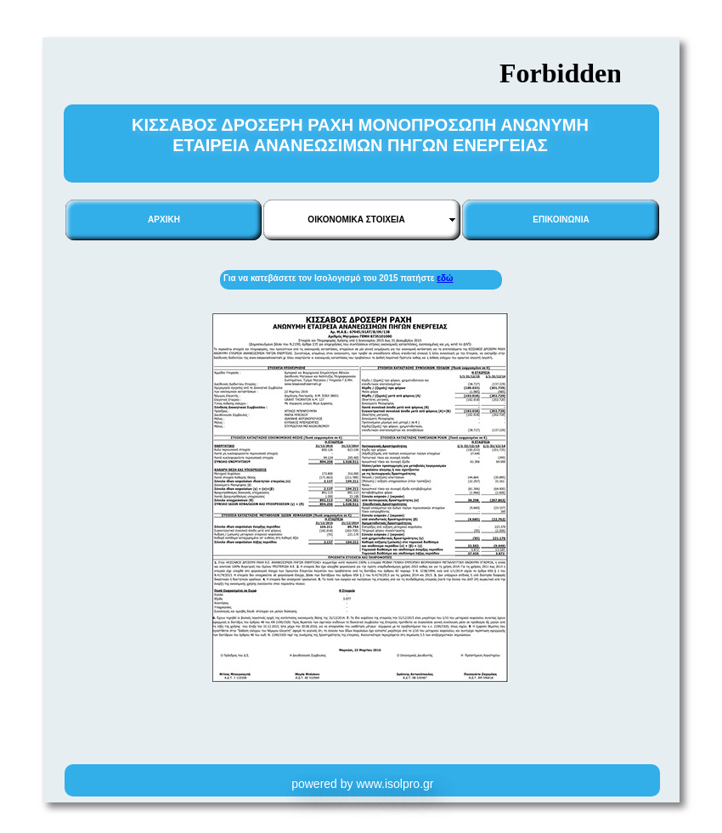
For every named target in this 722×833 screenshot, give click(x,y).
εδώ (445, 278)
